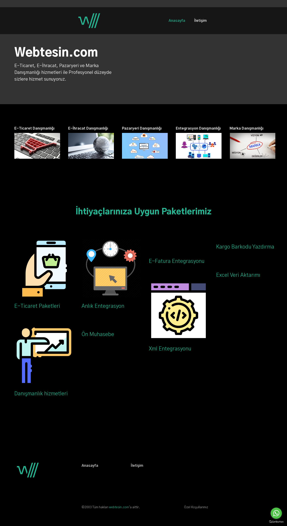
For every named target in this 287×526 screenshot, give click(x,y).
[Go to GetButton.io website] (276, 521)
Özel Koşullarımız (196, 507)
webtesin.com (119, 507)
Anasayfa (177, 20)
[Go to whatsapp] (276, 513)
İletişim (200, 20)
